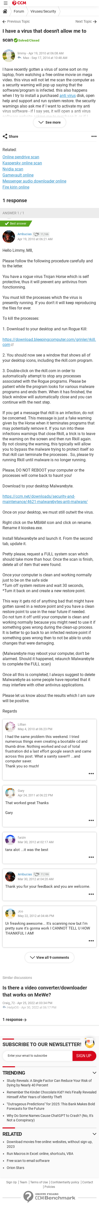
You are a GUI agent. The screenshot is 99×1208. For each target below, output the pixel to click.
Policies (49, 1187)
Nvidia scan (12, 169)
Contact (87, 1182)
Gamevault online (18, 175)
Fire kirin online (15, 187)
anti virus (68, 95)
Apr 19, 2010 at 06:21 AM (35, 239)
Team (23, 1182)
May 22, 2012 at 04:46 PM (36, 916)
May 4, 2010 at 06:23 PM (35, 729)
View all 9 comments (52, 957)
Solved (23, 40)
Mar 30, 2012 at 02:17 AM (36, 842)
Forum (19, 11)
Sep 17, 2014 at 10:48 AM (49, 58)
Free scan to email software (28, 1161)
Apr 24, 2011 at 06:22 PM (35, 795)
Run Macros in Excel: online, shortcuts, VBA (40, 1154)
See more (53, 122)
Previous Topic (18, 21)
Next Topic (84, 21)
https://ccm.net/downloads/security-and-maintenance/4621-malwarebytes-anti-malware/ (45, 499)
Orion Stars (15, 1168)
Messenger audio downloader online (34, 181)
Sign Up (11, 1182)
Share (13, 136)
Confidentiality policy (65, 1182)
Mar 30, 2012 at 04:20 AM (36, 879)
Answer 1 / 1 (13, 213)
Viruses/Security (43, 11)
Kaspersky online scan (22, 163)
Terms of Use (39, 1182)
